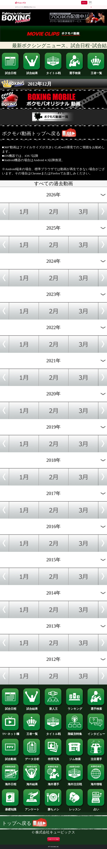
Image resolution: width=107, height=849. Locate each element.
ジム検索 (75, 758)
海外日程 (10, 783)
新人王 (53, 707)
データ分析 (32, 758)
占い (96, 808)
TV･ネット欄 (10, 732)
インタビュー (96, 732)
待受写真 (53, 758)
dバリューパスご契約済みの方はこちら (25, 7)
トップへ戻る (24, 823)
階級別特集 (75, 732)
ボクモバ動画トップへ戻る (31, 133)
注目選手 (96, 758)
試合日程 (10, 72)
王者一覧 (96, 72)
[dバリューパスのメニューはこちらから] (90, 3)
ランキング (75, 707)
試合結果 (32, 72)
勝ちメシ (53, 808)
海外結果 (32, 783)
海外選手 (53, 783)
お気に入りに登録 (53, 839)
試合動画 (10, 758)
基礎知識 (10, 808)
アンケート (32, 808)
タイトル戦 (53, 72)
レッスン (75, 808)
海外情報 (96, 783)
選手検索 (75, 72)
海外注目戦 (75, 783)
